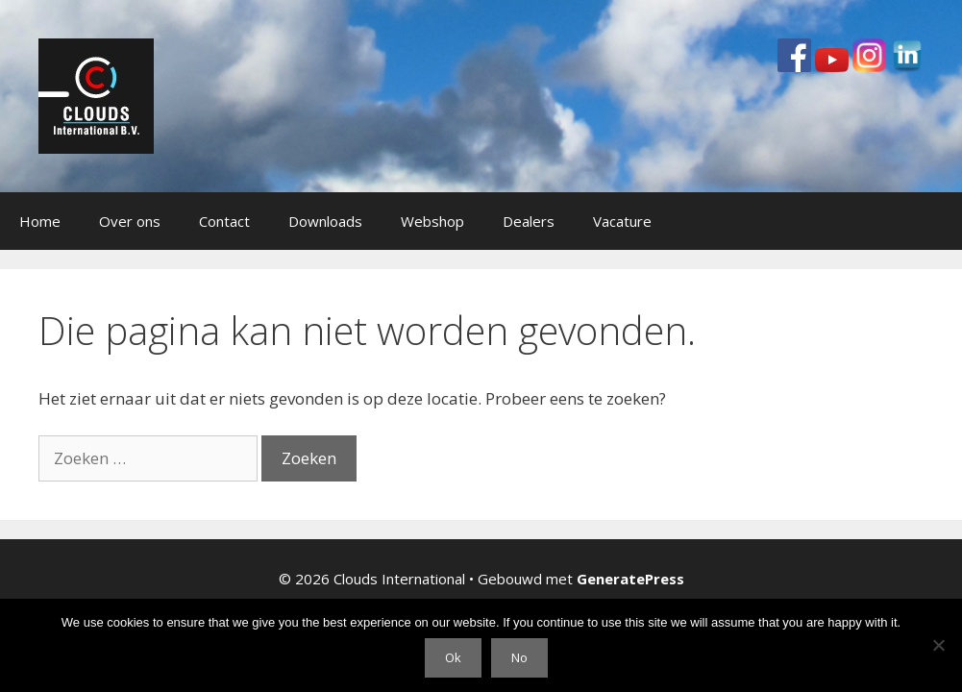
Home (40, 221)
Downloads (325, 221)
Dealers (529, 221)
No (519, 657)
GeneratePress (630, 578)
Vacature (622, 221)
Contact (224, 221)
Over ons (129, 221)
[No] (938, 645)
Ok (453, 657)
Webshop (432, 221)
